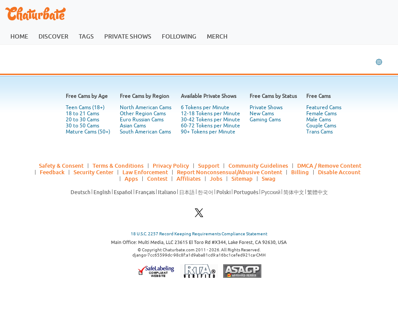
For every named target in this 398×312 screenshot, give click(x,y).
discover (53, 36)
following (179, 36)
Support (208, 165)
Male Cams (318, 120)
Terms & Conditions (118, 165)
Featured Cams (323, 107)
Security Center (93, 172)
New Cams (262, 113)
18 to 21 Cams (82, 113)
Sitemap (242, 178)
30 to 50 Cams (82, 126)
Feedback (52, 172)
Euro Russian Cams (142, 120)
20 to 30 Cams (82, 120)
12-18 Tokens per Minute (210, 113)
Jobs (216, 178)
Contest (157, 178)
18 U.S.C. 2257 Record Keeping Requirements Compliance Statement (199, 233)
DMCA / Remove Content (329, 165)
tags (86, 36)
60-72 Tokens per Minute (210, 126)
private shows (127, 36)
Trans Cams (319, 132)
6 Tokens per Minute (205, 107)
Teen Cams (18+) (85, 107)
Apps (131, 178)
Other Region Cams (143, 113)
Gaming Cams (265, 120)
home (19, 36)
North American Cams (145, 107)
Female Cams (321, 113)
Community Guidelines (258, 165)
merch (217, 36)
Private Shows (266, 107)
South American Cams (145, 132)
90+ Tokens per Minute (208, 132)
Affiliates (189, 178)
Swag (269, 178)
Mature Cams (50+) (88, 132)
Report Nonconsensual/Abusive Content (229, 172)
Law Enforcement (145, 172)
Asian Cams (133, 126)
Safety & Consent (61, 165)
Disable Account (339, 172)
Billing (300, 172)
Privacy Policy (171, 165)
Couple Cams (321, 126)
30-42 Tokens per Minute (210, 120)
